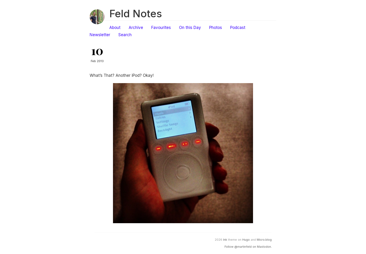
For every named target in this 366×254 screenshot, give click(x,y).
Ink (225, 239)
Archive (136, 27)
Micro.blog (264, 239)
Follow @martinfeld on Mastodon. (248, 246)
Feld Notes (135, 13)
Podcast (237, 27)
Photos (215, 27)
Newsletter (100, 34)
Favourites (161, 27)
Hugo (246, 239)
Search (125, 34)
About (114, 27)
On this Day (190, 27)
